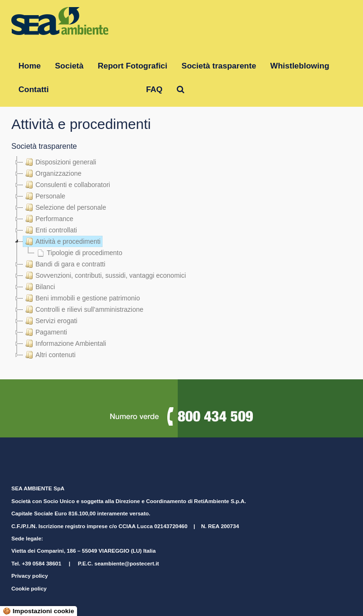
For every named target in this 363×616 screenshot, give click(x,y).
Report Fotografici (132, 65)
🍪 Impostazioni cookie (38, 611)
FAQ (154, 89)
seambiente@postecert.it (127, 563)
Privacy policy (29, 576)
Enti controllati (50, 230)
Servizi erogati (50, 320)
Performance (48, 218)
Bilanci (39, 286)
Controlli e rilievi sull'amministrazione (83, 309)
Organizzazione (52, 173)
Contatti (33, 89)
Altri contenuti (49, 354)
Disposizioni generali (59, 162)
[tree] (181, 258)
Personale (44, 196)
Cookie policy (29, 588)
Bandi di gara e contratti (64, 264)
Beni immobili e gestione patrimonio (81, 298)
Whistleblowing (299, 65)
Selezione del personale (64, 207)
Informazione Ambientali (64, 343)
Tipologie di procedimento (78, 252)
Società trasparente (219, 65)
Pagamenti (45, 332)
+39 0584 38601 (41, 563)
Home (29, 65)
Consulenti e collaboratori (66, 184)
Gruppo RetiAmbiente (97, 89)
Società (69, 65)
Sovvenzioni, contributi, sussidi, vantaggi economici (104, 275)
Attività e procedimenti (62, 241)
